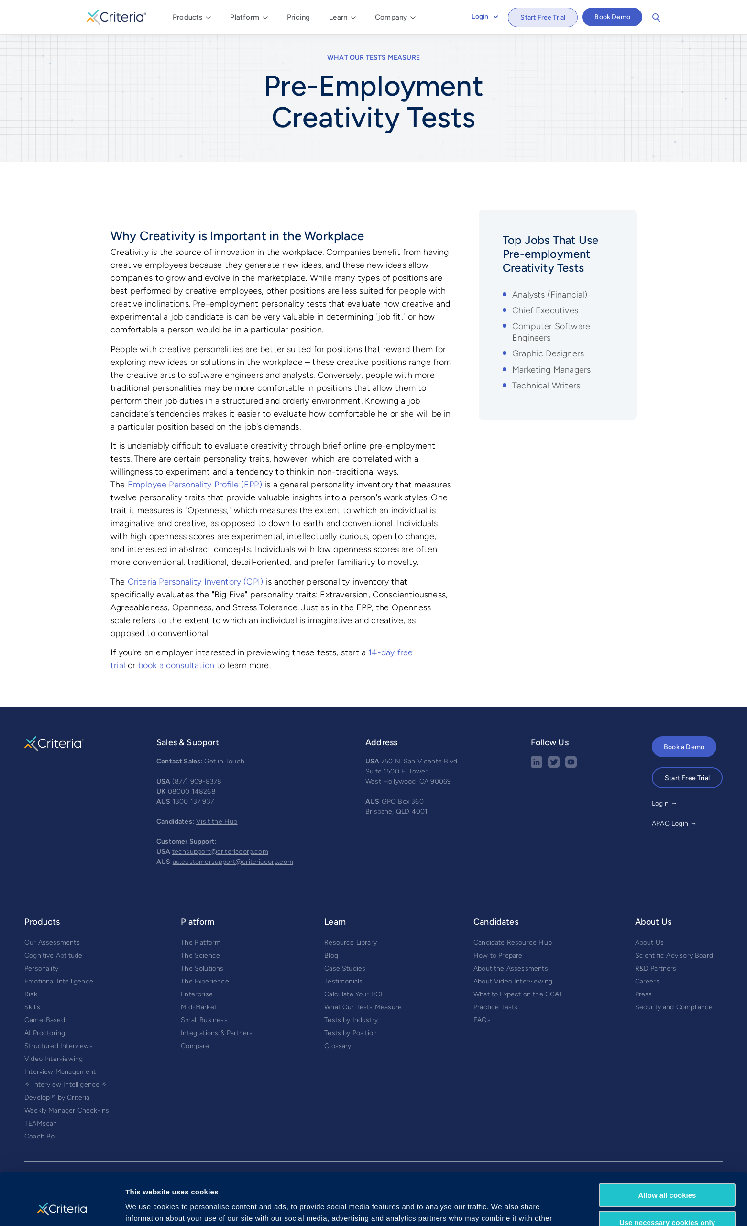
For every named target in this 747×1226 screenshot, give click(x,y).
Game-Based (44, 1020)
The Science (200, 955)
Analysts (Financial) (550, 294)
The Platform (200, 943)
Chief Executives (545, 310)
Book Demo (612, 17)
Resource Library (350, 943)
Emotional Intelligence (58, 981)
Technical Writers (546, 385)
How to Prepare (498, 955)
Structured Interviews (58, 1046)
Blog (331, 955)
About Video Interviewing (512, 981)
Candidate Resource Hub (512, 943)
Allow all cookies (667, 1146)
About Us (649, 943)
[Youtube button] (571, 766)
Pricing (298, 17)
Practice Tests (495, 1007)
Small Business (204, 1020)
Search (656, 17)
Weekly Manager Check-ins (66, 1110)
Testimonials (343, 981)
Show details (147, 1207)
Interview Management (60, 1072)
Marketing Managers (551, 369)
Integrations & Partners (217, 1033)
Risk (30, 994)
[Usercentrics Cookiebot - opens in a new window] (62, 1207)
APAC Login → (674, 823)
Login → (664, 803)
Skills (32, 1007)
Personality (41, 968)
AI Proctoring (44, 1033)
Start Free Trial (542, 17)
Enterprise (197, 994)
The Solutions (202, 968)
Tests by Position (350, 1033)
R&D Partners (656, 968)
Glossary (337, 1046)
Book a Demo (684, 747)
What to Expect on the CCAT (518, 994)
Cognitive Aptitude (53, 955)
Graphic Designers (548, 353)
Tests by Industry (351, 1020)
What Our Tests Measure (373, 58)
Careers (647, 981)
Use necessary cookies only (667, 1173)
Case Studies (344, 968)
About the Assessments (510, 968)
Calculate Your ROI (353, 994)
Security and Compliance (674, 1007)
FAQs (482, 1020)
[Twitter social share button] (554, 766)
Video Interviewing (53, 1059)
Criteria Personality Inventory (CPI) (195, 581)
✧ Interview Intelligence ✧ (66, 1085)
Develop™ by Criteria (57, 1097)
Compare (195, 1046)
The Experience (205, 981)
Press (643, 994)
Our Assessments (52, 943)
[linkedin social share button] (536, 766)
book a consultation (176, 665)
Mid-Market (199, 1007)
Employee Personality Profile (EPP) (195, 484)
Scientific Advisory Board (674, 955)
